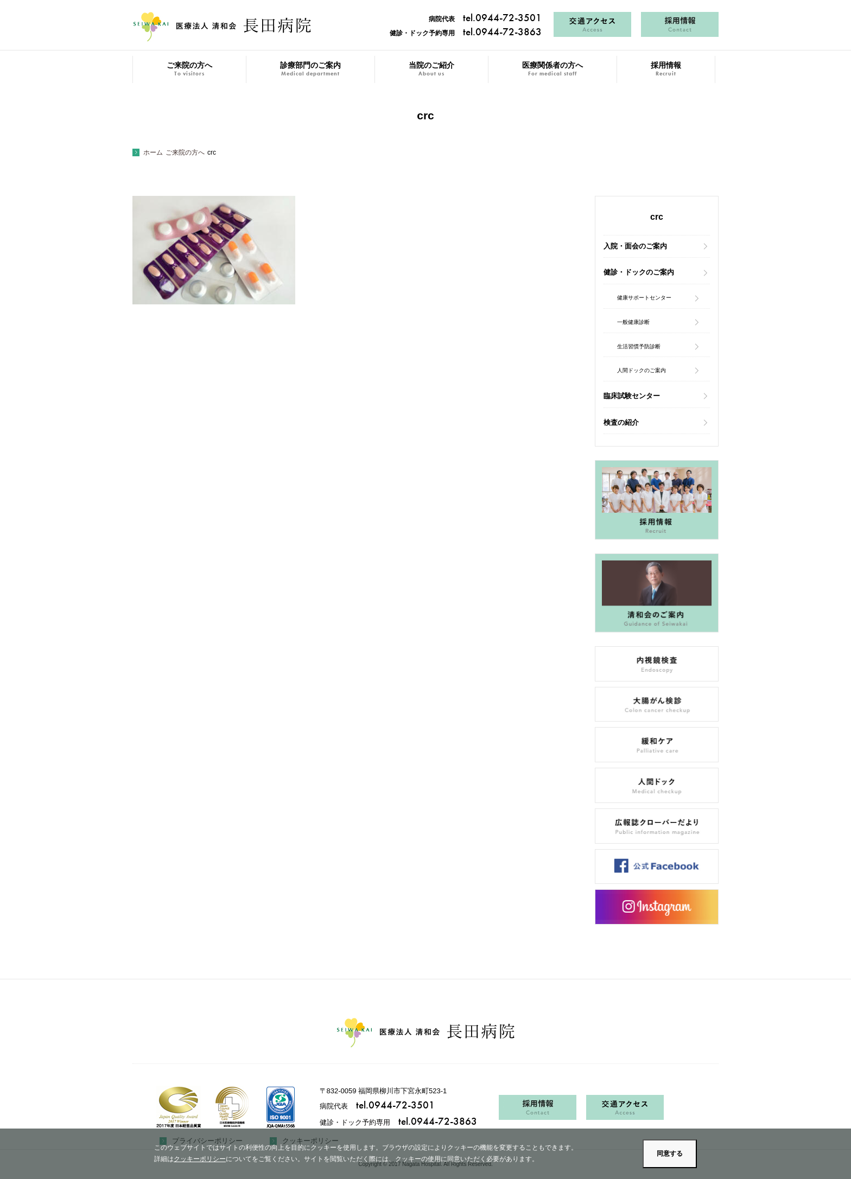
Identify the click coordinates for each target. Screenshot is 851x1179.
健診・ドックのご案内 (639, 272)
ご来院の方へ (189, 69)
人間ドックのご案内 (641, 370)
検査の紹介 (621, 422)
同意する (670, 1153)
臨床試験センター (632, 396)
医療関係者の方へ (552, 69)
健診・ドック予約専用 (466, 33)
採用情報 (666, 69)
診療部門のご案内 (310, 69)
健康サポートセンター (644, 298)
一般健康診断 (633, 322)
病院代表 (485, 19)
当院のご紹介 (431, 69)
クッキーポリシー (200, 1159)
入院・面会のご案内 (635, 246)
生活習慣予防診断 (639, 346)
